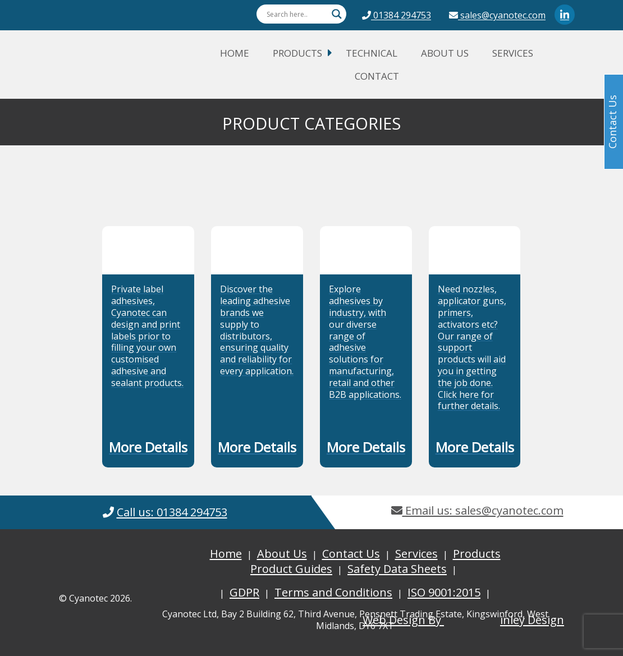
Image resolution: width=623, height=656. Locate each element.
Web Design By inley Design (463, 619)
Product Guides (291, 568)
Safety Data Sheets (397, 568)
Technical (371, 53)
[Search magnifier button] (337, 14)
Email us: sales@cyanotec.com (477, 510)
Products (297, 53)
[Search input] (296, 14)
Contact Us (351, 553)
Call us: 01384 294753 (172, 512)
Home (234, 53)
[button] (148, 449)
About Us (445, 53)
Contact (377, 76)
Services (512, 53)
